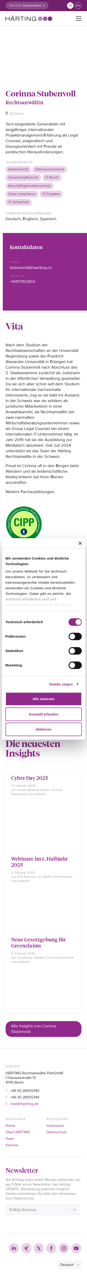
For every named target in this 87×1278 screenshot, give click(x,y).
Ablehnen (43, 729)
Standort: (15, 5)
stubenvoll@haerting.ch (31, 267)
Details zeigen (61, 684)
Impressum (55, 1125)
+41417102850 (22, 281)
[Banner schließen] (80, 543)
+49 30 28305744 (24, 1097)
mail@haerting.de (24, 1103)
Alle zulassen (43, 699)
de (70, 5)
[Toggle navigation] (78, 18)
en (78, 5)
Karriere (12, 1145)
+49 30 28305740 (24, 1090)
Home (10, 1125)
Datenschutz (56, 1132)
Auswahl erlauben (43, 714)
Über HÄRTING (18, 1132)
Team (10, 1138)
